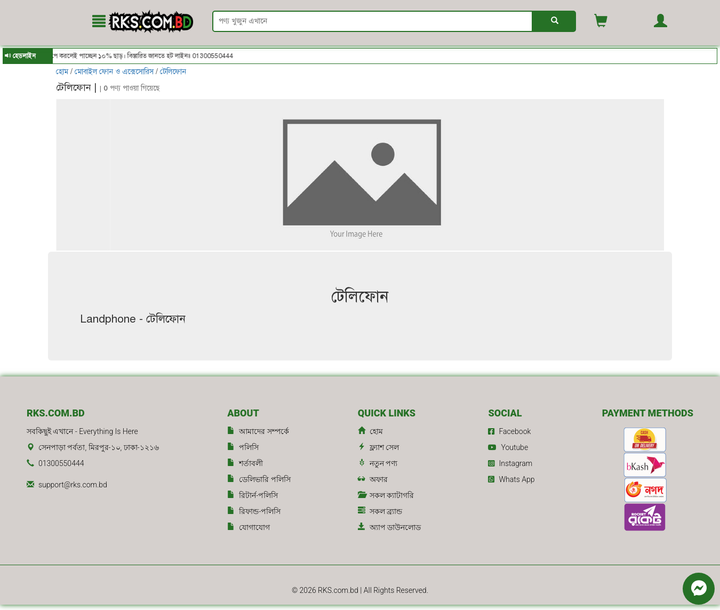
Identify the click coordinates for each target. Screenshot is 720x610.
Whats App (511, 479)
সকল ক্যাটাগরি (386, 496)
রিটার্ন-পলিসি (252, 496)
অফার (373, 480)
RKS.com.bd (339, 590)
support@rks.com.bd (72, 484)
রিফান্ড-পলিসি (254, 512)
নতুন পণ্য (377, 464)
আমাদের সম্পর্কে (258, 432)
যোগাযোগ (248, 528)
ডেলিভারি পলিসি (258, 480)
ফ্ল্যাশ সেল (378, 448)
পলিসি (243, 448)
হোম (63, 71)
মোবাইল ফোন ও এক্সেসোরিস (114, 71)
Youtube (508, 447)
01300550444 (61, 463)
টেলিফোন (173, 71)
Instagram (510, 463)
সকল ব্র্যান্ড (380, 512)
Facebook (509, 431)
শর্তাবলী (245, 464)
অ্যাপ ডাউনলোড (389, 528)
